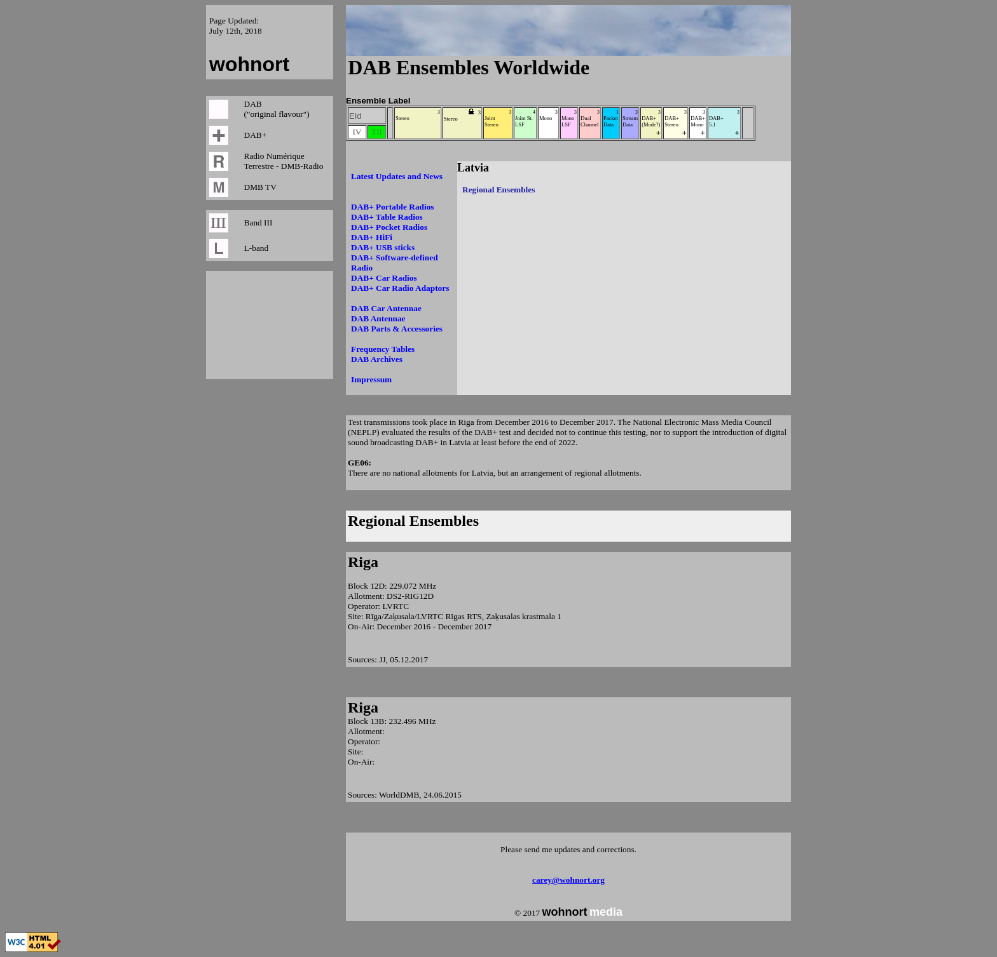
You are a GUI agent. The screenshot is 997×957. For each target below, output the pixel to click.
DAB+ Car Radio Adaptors (400, 288)
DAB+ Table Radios (387, 217)
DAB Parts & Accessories (397, 328)
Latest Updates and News (397, 176)
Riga (363, 562)
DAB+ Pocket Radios (389, 227)
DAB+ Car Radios (384, 278)
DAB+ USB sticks (383, 247)
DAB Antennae (378, 318)
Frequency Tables (383, 349)
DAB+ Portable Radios (392, 206)
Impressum (371, 379)
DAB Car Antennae (386, 308)
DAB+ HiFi (371, 237)
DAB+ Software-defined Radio (394, 262)
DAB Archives (376, 359)
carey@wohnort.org (568, 880)
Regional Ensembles (413, 520)
